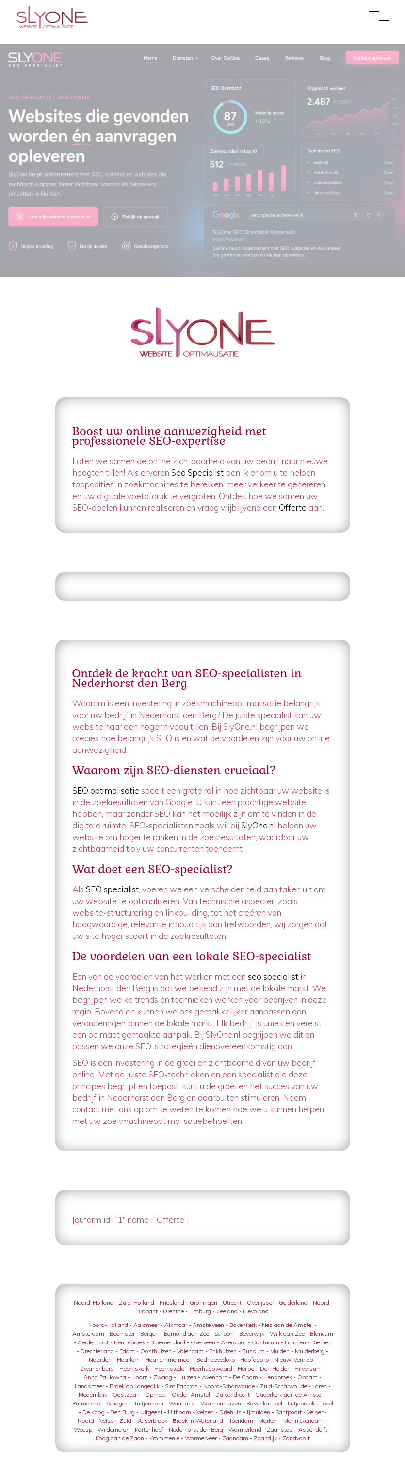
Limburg (200, 1311)
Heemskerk (134, 1368)
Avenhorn (214, 1377)
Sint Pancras (181, 1385)
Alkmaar (175, 1324)
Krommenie (164, 1438)
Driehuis (230, 1412)
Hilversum (308, 1368)
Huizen (187, 1377)
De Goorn (245, 1377)
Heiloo (246, 1368)
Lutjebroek (301, 1403)
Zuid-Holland (136, 1302)
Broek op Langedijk (135, 1385)
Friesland (172, 1302)
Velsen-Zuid (115, 1420)
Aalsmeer (146, 1324)
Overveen (203, 1342)
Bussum (253, 1351)
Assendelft (312, 1429)
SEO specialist (112, 889)
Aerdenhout (93, 1342)
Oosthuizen (156, 1351)
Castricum (265, 1342)
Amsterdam (88, 1333)
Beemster (122, 1333)
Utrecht (232, 1302)
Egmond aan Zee (186, 1333)
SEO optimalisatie (106, 790)
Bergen (149, 1333)
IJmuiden (258, 1412)
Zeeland (227, 1311)
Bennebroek (129, 1342)
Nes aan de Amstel (287, 1324)
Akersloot (233, 1342)
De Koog (93, 1412)
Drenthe (173, 1311)
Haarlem (128, 1359)
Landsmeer (89, 1385)
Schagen (117, 1403)
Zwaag (162, 1377)
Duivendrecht (232, 1394)
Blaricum (321, 1333)
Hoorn (139, 1377)
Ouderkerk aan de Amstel (289, 1394)
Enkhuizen (223, 1351)
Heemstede (169, 1368)
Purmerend (86, 1403)
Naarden (100, 1359)
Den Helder (274, 1368)
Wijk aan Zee (287, 1333)
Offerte (293, 507)
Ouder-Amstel (191, 1394)
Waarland (182, 1403)
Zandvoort (296, 1438)
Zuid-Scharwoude (283, 1385)
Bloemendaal (167, 1342)
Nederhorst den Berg (196, 1429)
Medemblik (93, 1394)
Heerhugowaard (211, 1368)
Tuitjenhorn (148, 1403)
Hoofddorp (254, 1359)
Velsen (205, 1412)
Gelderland (293, 1302)
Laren (319, 1385)
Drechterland (97, 1351)
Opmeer (155, 1394)
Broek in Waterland (198, 1420)
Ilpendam (240, 1420)
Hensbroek (277, 1377)
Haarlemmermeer (168, 1359)
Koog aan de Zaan (120, 1438)
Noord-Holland (93, 1302)
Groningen (203, 1302)
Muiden (280, 1351)
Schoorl (224, 1333)
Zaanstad (280, 1429)
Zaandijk (265, 1438)
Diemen (321, 1342)
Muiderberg (309, 1351)
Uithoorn (179, 1412)
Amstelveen (208, 1324)
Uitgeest (151, 1412)
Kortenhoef (149, 1429)
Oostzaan (126, 1394)
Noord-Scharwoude (229, 1385)
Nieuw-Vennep (293, 1359)
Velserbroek (152, 1420)
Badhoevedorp (215, 1359)
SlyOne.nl (259, 825)
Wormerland (244, 1429)
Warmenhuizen (220, 1403)
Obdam (307, 1377)
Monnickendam (303, 1420)
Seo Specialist (197, 473)
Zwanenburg (97, 1368)
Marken (268, 1420)
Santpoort (288, 1412)
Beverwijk (251, 1333)
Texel (326, 1403)
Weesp (83, 1429)
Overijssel (260, 1302)
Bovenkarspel (264, 1403)
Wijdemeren (113, 1429)
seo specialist (274, 976)
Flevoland (256, 1311)
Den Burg (122, 1412)
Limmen (295, 1342)
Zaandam (235, 1438)
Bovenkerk (243, 1324)
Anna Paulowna (104, 1377)
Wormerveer (201, 1438)
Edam (127, 1351)
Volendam (190, 1351)
